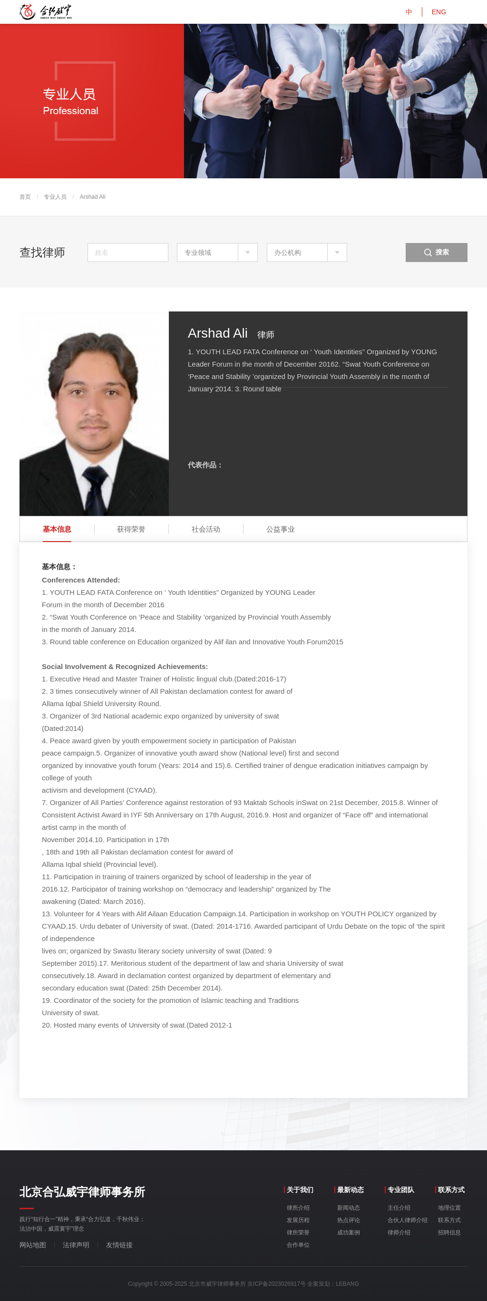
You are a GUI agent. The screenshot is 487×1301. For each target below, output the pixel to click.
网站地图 (32, 1245)
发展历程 (298, 1220)
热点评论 (348, 1220)
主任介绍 (399, 1207)
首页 (25, 197)
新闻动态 (348, 1207)
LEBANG (347, 1284)
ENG (439, 12)
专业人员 (55, 197)
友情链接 (119, 1245)
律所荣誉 (298, 1232)
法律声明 (76, 1245)
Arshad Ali (93, 197)
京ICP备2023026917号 (276, 1284)
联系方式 (449, 1220)
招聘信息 (449, 1232)
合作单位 (298, 1245)
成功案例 (348, 1232)
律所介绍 (298, 1207)
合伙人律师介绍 (408, 1220)
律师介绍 (399, 1232)
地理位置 (449, 1207)
